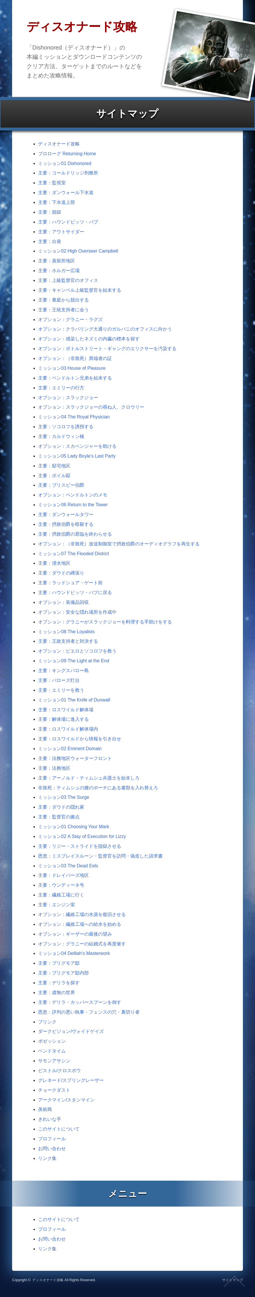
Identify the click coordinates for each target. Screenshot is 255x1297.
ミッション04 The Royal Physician (74, 416)
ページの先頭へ (234, 1281)
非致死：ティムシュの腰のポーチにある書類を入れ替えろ (98, 787)
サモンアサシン (54, 1060)
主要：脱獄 (49, 212)
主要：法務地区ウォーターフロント (75, 758)
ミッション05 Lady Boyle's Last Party (77, 456)
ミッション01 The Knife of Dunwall (74, 699)
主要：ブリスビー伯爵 (61, 485)
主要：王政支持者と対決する (68, 641)
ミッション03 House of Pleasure (72, 368)
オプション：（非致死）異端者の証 (75, 358)
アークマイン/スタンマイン (66, 1099)
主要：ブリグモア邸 (59, 963)
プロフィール (52, 1138)
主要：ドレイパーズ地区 (63, 875)
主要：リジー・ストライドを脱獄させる (79, 846)
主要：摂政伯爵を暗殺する (65, 524)
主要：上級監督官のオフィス (68, 280)
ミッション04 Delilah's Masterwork (74, 953)
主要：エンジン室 (56, 904)
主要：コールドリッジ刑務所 (68, 172)
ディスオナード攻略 (59, 143)
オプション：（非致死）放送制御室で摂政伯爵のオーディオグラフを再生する (119, 543)
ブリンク (47, 1021)
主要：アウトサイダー (61, 231)
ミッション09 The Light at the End (73, 660)
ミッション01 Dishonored (64, 163)
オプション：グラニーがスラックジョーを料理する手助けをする (105, 621)
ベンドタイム (52, 1050)
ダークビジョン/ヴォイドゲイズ (71, 1031)
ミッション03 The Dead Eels (68, 865)
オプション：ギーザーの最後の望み (75, 934)
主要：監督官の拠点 (59, 816)
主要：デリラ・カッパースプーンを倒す (79, 1002)
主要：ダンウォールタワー (65, 514)
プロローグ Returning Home (67, 153)
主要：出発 (49, 241)
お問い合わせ (52, 1148)
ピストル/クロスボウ (59, 1070)
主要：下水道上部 (56, 202)
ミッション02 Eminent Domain (70, 748)
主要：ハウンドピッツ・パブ (68, 221)
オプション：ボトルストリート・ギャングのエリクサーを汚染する (107, 348)
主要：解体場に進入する (63, 719)
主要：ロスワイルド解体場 (65, 709)
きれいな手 (49, 1119)
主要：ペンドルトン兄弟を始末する (75, 378)
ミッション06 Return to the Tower (73, 504)
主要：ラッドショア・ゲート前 (70, 582)
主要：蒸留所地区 (56, 260)
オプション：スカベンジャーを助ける (77, 446)
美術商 (45, 1109)
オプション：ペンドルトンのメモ (72, 494)
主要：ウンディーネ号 (61, 885)
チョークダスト (54, 1090)
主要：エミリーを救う (61, 690)
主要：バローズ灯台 (59, 680)
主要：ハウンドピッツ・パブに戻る (75, 592)
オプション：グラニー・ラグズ (70, 319)
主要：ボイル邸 (54, 475)
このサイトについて (59, 1129)
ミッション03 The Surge (63, 797)
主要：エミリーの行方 (61, 387)
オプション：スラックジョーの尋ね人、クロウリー (91, 407)
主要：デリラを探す (59, 982)
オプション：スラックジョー (68, 397)
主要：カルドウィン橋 (61, 436)
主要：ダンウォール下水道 (65, 192)
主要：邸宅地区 (54, 465)
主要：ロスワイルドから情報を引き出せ (79, 738)
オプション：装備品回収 (63, 602)
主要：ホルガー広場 (59, 270)
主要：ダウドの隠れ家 (61, 807)
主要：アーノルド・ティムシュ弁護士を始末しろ (89, 777)
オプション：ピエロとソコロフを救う (77, 650)
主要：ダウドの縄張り (61, 572)
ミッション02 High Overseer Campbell (78, 251)
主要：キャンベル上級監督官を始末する (79, 290)
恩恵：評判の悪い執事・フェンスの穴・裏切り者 (89, 1012)
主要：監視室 (52, 182)
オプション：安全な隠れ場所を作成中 (77, 612)
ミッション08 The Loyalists (66, 631)
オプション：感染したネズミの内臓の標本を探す (89, 338)
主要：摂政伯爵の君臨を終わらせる (75, 534)
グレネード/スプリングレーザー (71, 1080)
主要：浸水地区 (54, 563)
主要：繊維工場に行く (61, 894)
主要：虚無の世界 (56, 992)
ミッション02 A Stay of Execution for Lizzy (82, 836)
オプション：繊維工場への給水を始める (79, 924)
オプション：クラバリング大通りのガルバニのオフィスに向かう (105, 329)
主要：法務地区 (54, 768)
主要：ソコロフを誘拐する (65, 426)
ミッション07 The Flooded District (73, 553)
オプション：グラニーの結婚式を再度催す (82, 943)
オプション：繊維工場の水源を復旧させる (82, 914)
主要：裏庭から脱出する (63, 299)
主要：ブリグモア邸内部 (63, 972)
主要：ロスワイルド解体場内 (68, 729)
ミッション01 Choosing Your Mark (73, 826)
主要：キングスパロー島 (63, 670)
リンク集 (47, 1158)
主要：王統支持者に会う (63, 309)
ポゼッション (52, 1041)
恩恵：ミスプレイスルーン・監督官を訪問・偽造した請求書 (100, 856)
